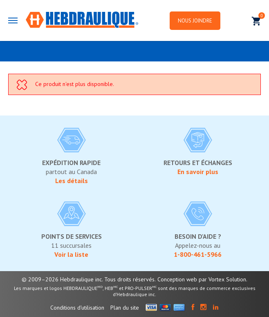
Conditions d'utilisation (77, 307)
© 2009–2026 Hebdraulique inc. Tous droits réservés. (89, 279)
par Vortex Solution (222, 279)
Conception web (177, 279)
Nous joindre (195, 20)
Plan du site (124, 307)
